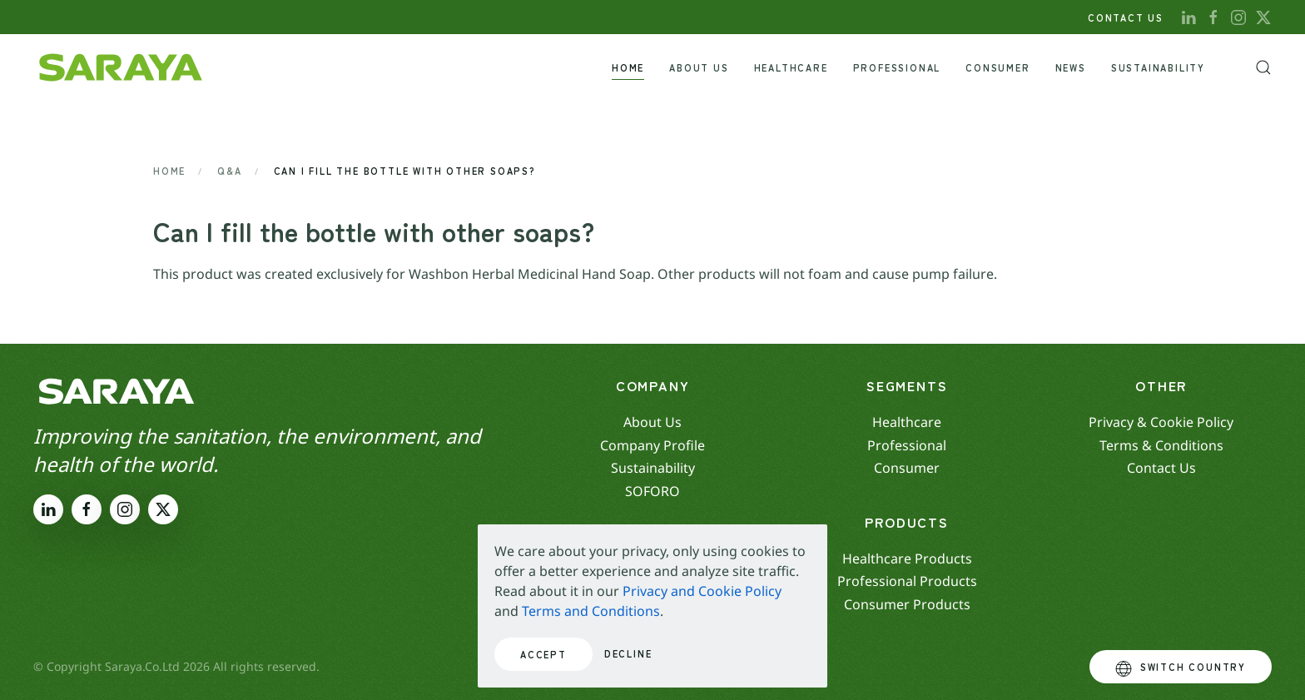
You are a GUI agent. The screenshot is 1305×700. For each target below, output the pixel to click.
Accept (543, 654)
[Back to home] (120, 67)
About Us (698, 67)
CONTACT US (1126, 17)
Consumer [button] (997, 67)
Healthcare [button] (791, 67)
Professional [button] (897, 67)
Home (628, 67)
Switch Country (1180, 668)
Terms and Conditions (591, 611)
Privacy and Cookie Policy (702, 591)
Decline (628, 653)
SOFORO (652, 491)
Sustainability (1158, 67)
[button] (1263, 67)
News (1070, 67)
